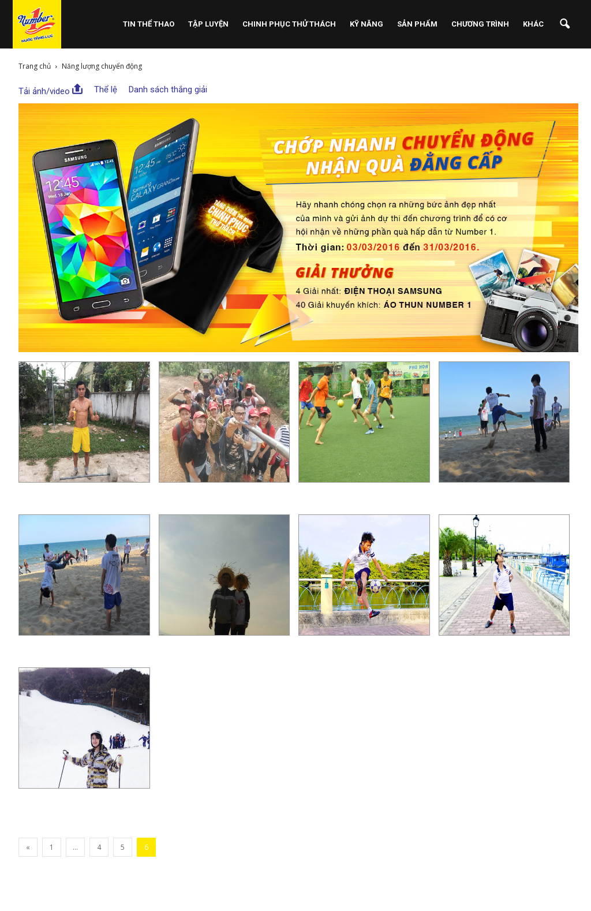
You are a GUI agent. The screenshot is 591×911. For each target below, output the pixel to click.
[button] (564, 24)
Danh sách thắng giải (168, 89)
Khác (533, 24)
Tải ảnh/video (50, 90)
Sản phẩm (417, 24)
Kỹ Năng (366, 24)
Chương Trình (480, 24)
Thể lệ (105, 89)
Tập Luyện (208, 24)
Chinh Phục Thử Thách (289, 24)
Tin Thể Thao (148, 24)
